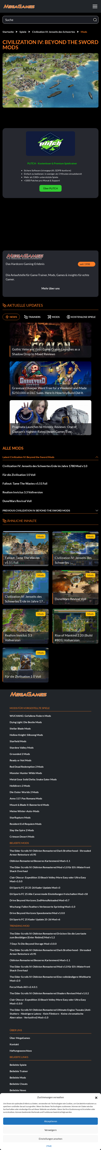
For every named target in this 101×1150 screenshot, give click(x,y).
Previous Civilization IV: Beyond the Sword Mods (36, 510)
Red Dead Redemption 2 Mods (27, 766)
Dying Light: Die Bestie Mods (26, 722)
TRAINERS (32, 317)
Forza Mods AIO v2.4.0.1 (23, 986)
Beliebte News (18, 1090)
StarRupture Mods (20, 817)
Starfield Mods (18, 741)
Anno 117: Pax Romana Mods (26, 798)
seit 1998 (85, 264)
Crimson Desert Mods (22, 836)
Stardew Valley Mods (22, 747)
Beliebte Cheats (19, 1083)
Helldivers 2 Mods (20, 785)
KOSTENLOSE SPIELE (81, 317)
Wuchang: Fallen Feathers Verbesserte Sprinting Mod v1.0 (42, 906)
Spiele (22, 31)
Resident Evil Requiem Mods (25, 823)
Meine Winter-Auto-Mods (24, 811)
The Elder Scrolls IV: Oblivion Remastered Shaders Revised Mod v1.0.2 (49, 993)
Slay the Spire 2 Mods (22, 830)
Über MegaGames (20, 1037)
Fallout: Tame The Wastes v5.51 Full (25, 483)
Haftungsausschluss (21, 1050)
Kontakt (14, 1044)
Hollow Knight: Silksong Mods (26, 734)
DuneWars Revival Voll (17, 501)
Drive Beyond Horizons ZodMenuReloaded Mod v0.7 (39, 900)
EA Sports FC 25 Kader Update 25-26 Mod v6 (35, 919)
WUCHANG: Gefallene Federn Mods (30, 715)
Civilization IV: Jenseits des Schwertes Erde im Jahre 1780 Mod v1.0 (45, 466)
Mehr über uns (50, 288)
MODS (53, 317)
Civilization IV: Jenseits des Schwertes (53, 31)
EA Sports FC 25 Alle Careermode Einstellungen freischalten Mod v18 (49, 893)
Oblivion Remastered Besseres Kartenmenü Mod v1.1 (40, 860)
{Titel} (48, 1146)
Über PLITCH (50, 188)
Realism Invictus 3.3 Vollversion (23, 492)
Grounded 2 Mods (20, 753)
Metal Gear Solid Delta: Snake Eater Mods (33, 779)
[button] (96, 1097)
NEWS (11, 317)
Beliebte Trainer (19, 1071)
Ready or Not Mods (20, 760)
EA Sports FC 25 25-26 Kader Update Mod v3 (35, 887)
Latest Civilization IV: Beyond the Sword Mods (28, 457)
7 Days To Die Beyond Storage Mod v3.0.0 (33, 943)
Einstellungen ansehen (50, 1138)
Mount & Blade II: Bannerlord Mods (29, 804)
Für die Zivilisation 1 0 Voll (19, 474)
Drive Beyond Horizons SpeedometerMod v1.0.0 (37, 912)
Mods (84, 31)
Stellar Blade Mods (20, 728)
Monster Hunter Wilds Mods (26, 772)
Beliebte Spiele (18, 1064)
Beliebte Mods (18, 1077)
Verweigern (50, 1130)
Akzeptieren (50, 1121)
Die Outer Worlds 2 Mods (24, 792)
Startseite (8, 31)
